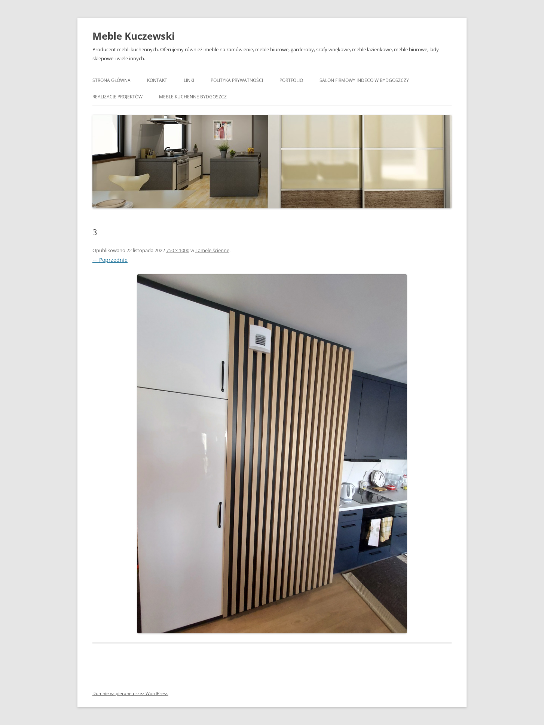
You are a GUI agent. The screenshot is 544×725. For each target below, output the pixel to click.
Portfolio (291, 80)
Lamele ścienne (212, 250)
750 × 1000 (177, 250)
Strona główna (111, 80)
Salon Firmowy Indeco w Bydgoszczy (364, 80)
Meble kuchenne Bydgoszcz (193, 97)
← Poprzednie (110, 259)
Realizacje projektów (117, 97)
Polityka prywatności (237, 80)
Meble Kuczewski (133, 36)
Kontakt (157, 80)
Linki (189, 80)
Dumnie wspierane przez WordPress (130, 693)
